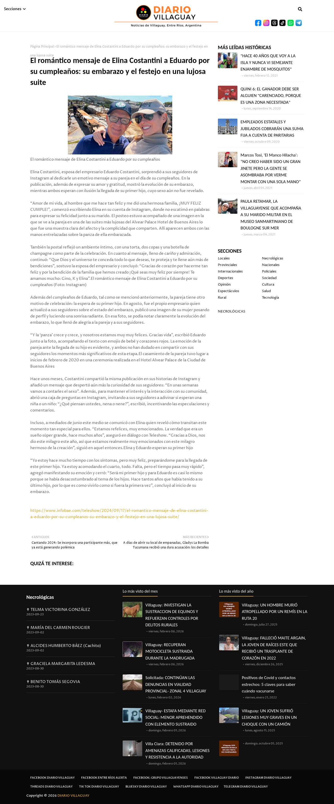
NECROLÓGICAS (231, 311)
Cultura (268, 284)
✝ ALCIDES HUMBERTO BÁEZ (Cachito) (63, 646)
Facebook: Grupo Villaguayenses (160, 778)
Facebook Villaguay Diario (216, 778)
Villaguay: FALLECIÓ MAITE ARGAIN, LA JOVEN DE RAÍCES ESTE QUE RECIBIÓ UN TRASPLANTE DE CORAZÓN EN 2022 (274, 648)
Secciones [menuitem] (12, 9)
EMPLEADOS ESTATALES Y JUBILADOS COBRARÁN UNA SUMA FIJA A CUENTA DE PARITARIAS (272, 128)
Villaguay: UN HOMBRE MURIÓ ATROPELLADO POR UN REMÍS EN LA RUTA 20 (274, 611)
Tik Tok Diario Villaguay (99, 787)
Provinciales (227, 265)
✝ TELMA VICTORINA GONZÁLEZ (58, 609)
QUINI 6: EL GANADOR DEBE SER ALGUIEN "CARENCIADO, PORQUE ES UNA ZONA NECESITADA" (271, 95)
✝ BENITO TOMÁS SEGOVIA (53, 682)
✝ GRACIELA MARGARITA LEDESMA (60, 664)
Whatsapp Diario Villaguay (195, 787)
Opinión (224, 284)
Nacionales (270, 265)
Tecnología (270, 297)
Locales (224, 258)
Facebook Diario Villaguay (52, 778)
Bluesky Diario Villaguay (146, 787)
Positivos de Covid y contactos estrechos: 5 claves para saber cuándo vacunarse (269, 684)
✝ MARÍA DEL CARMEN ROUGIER (58, 628)
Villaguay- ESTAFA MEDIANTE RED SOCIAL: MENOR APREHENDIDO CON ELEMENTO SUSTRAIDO (175, 717)
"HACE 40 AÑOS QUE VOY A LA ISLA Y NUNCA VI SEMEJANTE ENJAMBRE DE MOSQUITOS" (268, 62)
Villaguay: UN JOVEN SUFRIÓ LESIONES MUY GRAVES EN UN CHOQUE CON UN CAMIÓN (269, 717)
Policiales (269, 271)
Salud (266, 291)
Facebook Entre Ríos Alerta (104, 778)
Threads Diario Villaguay (51, 787)
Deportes (225, 278)
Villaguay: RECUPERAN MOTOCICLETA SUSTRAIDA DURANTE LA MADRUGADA (169, 651)
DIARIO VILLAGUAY (73, 795)
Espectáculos (228, 291)
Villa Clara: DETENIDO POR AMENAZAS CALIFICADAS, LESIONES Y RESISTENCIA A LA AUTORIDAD (177, 750)
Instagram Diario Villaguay (268, 778)
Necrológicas (272, 258)
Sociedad (269, 278)
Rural (222, 297)
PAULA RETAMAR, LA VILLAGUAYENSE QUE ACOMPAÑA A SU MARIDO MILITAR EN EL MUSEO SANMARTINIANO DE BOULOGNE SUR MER (271, 215)
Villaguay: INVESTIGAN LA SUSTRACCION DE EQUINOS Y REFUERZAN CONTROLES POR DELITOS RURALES (171, 615)
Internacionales (230, 271)
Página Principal (42, 46)
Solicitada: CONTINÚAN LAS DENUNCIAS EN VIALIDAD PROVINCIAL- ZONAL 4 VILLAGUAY (175, 684)
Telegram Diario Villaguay (246, 787)
